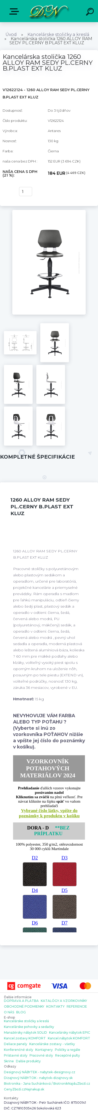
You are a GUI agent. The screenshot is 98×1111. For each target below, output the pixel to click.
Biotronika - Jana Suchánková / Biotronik (36, 1083)
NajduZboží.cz (79, 1083)
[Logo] (48, 11)
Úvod (11, 34)
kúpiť (8, 192)
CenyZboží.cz (14, 1089)
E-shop (15, 11)
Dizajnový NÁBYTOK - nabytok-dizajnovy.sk (38, 1077)
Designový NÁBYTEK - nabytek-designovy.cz (39, 1072)
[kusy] (25, 191)
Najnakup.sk (34, 1089)
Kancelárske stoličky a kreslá (58, 34)
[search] (90, 12)
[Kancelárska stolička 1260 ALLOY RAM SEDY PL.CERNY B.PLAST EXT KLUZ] (49, 211)
